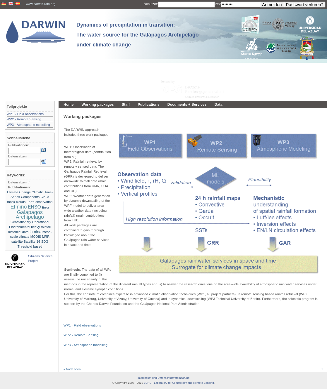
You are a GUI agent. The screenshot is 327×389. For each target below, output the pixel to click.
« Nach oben (72, 369)
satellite (17, 241)
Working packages (98, 105)
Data (218, 105)
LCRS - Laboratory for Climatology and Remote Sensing (179, 382)
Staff (126, 105)
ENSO (34, 206)
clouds (21, 202)
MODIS (35, 236)
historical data (18, 232)
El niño (19, 207)
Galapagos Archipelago (30, 214)
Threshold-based (30, 246)
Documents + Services (187, 105)
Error (45, 207)
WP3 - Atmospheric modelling (85, 345)
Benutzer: (151, 4)
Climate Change (19, 192)
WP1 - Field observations (82, 325)
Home (69, 105)
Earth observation (40, 202)
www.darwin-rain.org (41, 4)
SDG (44, 241)
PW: (218, 4)
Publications (149, 105)
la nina (35, 232)
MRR (45, 236)
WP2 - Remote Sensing (81, 335)
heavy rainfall (41, 227)
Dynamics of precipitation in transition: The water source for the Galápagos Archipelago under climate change (137, 35)
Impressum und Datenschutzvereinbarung (163, 377)
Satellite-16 (32, 241)
